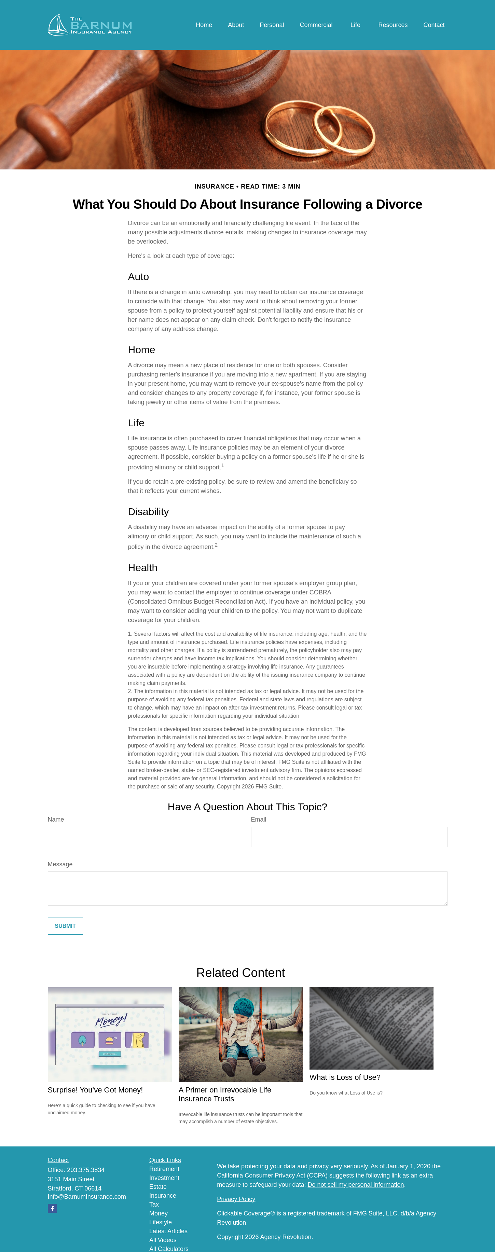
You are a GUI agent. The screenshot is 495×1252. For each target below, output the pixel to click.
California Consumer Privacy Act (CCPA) (272, 1175)
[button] (204, 24)
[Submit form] (65, 926)
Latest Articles (168, 1231)
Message (60, 864)
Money (158, 1213)
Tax (154, 1204)
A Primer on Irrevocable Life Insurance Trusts (225, 1094)
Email (258, 819)
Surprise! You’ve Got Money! (95, 1090)
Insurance (162, 1195)
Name (56, 819)
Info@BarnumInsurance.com (87, 1196)
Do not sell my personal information (356, 1184)
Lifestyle (160, 1222)
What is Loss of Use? (345, 1077)
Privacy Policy (236, 1199)
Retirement (164, 1169)
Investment (164, 1177)
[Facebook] (52, 1208)
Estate (158, 1186)
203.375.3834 (86, 1170)
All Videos (163, 1240)
